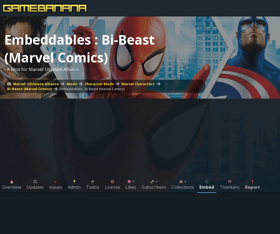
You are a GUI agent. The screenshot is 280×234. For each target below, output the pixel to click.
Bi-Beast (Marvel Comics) (29, 88)
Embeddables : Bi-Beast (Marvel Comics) (92, 88)
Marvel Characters (137, 83)
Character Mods (99, 83)
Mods (72, 83)
